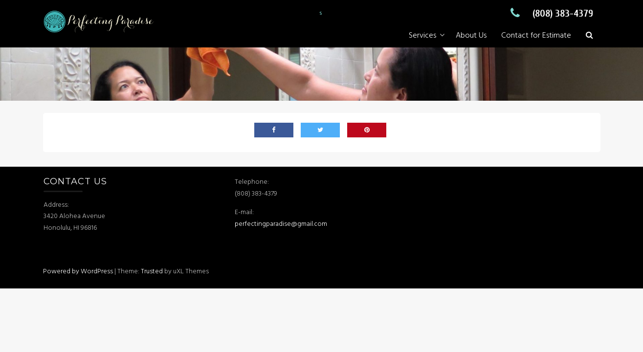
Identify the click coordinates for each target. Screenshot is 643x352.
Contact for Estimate (536, 35)
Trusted (152, 271)
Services (422, 35)
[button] (589, 35)
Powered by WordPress (78, 271)
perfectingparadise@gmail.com (282, 224)
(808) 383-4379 (549, 13)
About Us (471, 35)
